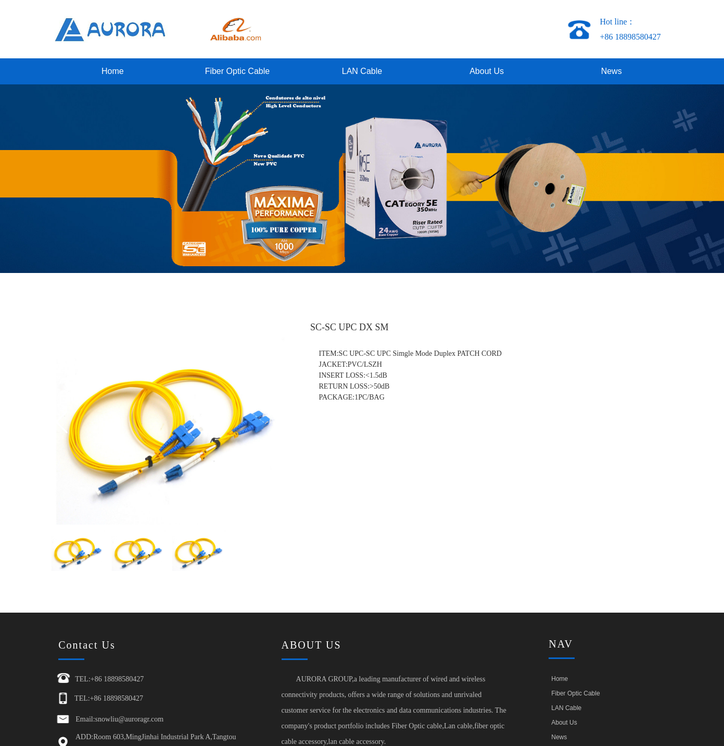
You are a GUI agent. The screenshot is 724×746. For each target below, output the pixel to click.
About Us (486, 71)
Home (112, 71)
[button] (275, 422)
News (611, 71)
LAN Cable (362, 71)
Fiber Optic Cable (237, 71)
